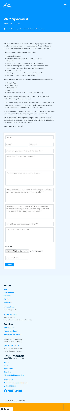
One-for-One (11, 315)
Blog (5, 289)
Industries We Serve (12, 334)
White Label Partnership (14, 375)
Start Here (9, 307)
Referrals (7, 302)
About (6, 362)
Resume (8, 247)
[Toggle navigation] (65, 5)
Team (6, 365)
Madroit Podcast (12, 346)
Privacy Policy (19, 400)
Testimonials (9, 293)
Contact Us (8, 380)
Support (7, 296)
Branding (7, 372)
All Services (8, 328)
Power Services (10, 331)
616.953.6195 (11, 386)
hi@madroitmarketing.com (17, 383)
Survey (6, 299)
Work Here (8, 369)
